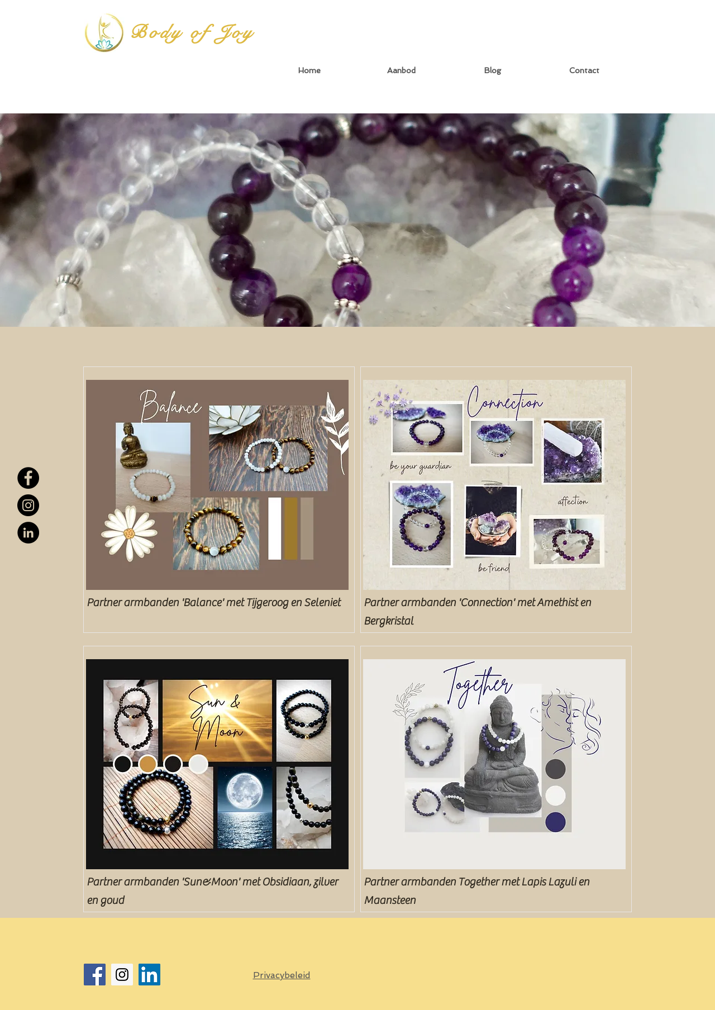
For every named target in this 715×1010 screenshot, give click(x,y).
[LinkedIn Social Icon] (149, 974)
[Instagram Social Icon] (122, 974)
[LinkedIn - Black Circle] (28, 533)
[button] (401, 71)
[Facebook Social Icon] (95, 974)
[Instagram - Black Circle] (28, 505)
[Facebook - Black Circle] (28, 478)
